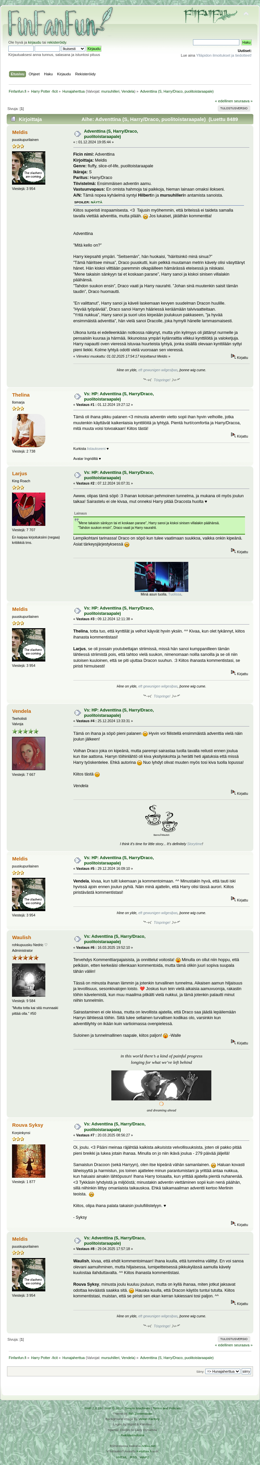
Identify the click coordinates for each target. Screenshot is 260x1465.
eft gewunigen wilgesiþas (158, 370)
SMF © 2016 (113, 1408)
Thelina (20, 395)
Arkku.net (148, 1446)
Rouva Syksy (27, 1125)
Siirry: (200, 1371)
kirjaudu (34, 42)
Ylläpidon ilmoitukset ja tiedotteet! (224, 55)
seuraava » (243, 101)
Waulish (21, 937)
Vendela (127, 91)
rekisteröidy (56, 42)
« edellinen (224, 101)
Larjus (19, 473)
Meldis (20, 132)
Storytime (194, 844)
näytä (96, 202)
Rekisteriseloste (132, 1435)
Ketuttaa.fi (144, 1451)
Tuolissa (174, 594)
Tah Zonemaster (140, 1413)
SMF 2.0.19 (93, 1408)
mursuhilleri (110, 91)
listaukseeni (96, 449)
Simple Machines (137, 1408)
